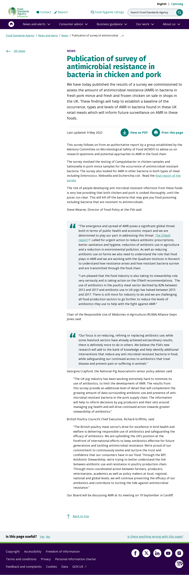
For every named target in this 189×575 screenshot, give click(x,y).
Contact (45, 12)
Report (63, 12)
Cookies (51, 566)
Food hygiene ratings (107, 12)
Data (64, 566)
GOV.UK (81, 567)
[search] (179, 12)
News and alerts (48, 35)
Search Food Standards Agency (149, 12)
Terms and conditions (21, 559)
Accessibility (32, 551)
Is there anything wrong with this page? (155, 536)
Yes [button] (42, 537)
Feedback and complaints (24, 566)
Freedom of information (63, 551)
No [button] (48, 537)
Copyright (13, 551)
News (64, 35)
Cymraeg (177, 4)
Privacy (46, 559)
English (161, 4)
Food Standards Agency (20, 35)
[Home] (11, 24)
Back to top (81, 516)
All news (19, 51)
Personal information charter (75, 559)
